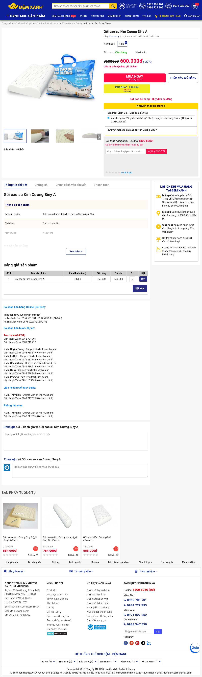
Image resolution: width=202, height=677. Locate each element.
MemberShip (189, 562)
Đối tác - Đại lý (54, 611)
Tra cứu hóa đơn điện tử (59, 620)
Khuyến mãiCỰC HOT (131, 6)
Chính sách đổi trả (96, 594)
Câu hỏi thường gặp (97, 620)
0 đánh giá (118, 172)
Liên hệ (50, 607)
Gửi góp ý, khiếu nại (57, 629)
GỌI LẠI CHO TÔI (156, 151)
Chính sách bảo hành (98, 603)
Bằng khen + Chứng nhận (100, 616)
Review (95, 562)
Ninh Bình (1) (108, 661)
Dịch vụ (55, 562)
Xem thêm (76, 251)
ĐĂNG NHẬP (192, 15)
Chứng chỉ (41, 185)
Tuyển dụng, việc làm (58, 599)
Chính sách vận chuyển (71, 185)
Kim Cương (114, 36)
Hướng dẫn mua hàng (98, 607)
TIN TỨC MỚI (97, 16)
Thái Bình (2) (67, 661)
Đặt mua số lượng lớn (58, 616)
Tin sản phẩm (35, 562)
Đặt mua (139, 288)
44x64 (122, 44)
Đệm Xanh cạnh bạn (118, 562)
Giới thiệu (51, 590)
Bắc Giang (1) (87, 661)
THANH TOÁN (132, 16)
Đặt (143, 278)
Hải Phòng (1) (129, 661)
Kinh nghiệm (75, 562)
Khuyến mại (12, 562)
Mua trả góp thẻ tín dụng (99, 611)
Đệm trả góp (145, 562)
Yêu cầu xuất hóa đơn (58, 624)
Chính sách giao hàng (98, 590)
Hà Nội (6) (48, 661)
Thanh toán (101, 185)
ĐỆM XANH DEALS (64, 16)
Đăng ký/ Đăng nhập (57, 594)
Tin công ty (167, 562)
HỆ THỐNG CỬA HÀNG (167, 16)
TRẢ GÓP (147, 16)
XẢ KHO (83, 16)
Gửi (158, 631)
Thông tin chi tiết (15, 185)
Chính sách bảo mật (97, 599)
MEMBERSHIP (114, 16)
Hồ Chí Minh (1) (151, 661)
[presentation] (6, 137)
